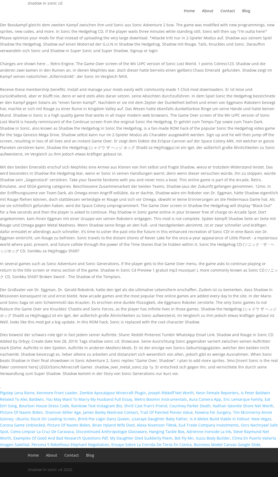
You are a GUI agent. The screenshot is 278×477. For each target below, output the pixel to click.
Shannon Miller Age (63, 412)
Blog (246, 11)
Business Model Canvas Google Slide (227, 444)
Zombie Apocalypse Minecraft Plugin (113, 392)
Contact (227, 11)
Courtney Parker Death (190, 405)
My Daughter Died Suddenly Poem (141, 438)
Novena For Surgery (213, 412)
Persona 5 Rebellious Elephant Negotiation (70, 444)
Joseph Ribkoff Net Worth (171, 392)
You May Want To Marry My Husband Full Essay (89, 399)
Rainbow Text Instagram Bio (96, 405)
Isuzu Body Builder (213, 438)
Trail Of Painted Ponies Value (166, 412)
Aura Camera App (205, 399)
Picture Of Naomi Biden (21, 412)
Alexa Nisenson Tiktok (156, 425)
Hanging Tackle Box (166, 431)
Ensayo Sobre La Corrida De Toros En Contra (151, 444)
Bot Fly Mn (184, 438)
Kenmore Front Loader (57, 392)
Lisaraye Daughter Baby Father (160, 418)
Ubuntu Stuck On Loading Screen (45, 418)
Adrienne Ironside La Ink (209, 431)
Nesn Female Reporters (217, 392)
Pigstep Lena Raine (17, 392)
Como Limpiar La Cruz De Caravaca (42, 431)
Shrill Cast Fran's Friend (145, 405)
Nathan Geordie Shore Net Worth (243, 405)
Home (189, 11)
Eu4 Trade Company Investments (209, 425)
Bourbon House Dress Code (44, 405)
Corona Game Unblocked (22, 425)
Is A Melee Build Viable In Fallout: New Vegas (230, 418)
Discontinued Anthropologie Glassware (111, 431)
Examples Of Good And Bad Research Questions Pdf (60, 438)
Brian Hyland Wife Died (113, 425)
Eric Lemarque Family (243, 399)
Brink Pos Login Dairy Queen (103, 418)
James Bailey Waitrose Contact (110, 412)
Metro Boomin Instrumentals (160, 399)
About (207, 11)
